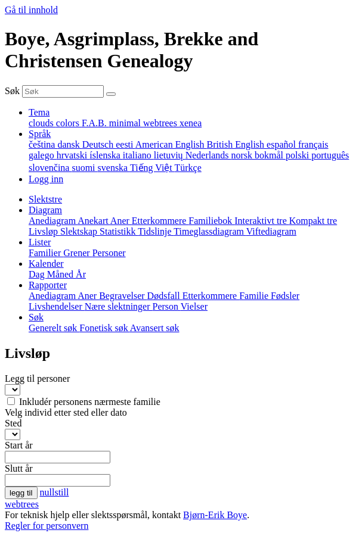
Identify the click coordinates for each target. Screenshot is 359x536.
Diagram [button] (45, 210)
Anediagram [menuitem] (53, 221)
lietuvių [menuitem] (169, 155)
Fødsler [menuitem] (285, 296)
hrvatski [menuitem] (73, 155)
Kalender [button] (46, 263)
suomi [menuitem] (84, 168)
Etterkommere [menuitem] (160, 221)
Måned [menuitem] (61, 274)
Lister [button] (40, 242)
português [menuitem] (330, 155)
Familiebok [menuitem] (211, 221)
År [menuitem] (81, 274)
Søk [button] (36, 317)
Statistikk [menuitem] (119, 231)
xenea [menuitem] (191, 123)
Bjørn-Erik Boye (215, 515)
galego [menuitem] (43, 155)
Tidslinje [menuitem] (156, 231)
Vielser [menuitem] (194, 306)
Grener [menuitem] (77, 253)
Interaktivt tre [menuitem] (261, 221)
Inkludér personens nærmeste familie (89, 402)
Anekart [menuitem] (94, 221)
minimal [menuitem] (126, 123)
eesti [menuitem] (125, 144)
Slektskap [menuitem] (80, 231)
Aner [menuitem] (121, 221)
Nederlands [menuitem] (208, 155)
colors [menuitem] (69, 123)
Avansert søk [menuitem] (155, 328)
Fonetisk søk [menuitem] (104, 328)
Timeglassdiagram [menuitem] (210, 231)
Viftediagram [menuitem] (271, 231)
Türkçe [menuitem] (187, 168)
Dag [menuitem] (38, 274)
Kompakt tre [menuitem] (313, 221)
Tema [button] (39, 112)
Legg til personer (37, 378)
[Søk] (111, 94)
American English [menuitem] (171, 144)
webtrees (22, 504)
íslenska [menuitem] (106, 155)
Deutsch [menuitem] (99, 144)
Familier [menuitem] (46, 253)
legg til (21, 492)
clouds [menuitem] (42, 123)
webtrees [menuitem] (161, 123)
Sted (13, 423)
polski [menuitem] (298, 155)
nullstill (54, 492)
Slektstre (45, 199)
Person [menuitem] (167, 306)
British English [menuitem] (237, 144)
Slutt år (19, 468)
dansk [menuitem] (69, 144)
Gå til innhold (31, 10)
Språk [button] (40, 134)
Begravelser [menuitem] (123, 296)
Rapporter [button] (48, 285)
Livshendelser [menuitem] (57, 306)
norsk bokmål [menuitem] (258, 155)
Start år (19, 445)
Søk (12, 91)
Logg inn (46, 179)
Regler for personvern (46, 526)
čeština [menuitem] (43, 144)
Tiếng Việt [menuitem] (152, 168)
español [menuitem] (282, 144)
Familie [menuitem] (255, 296)
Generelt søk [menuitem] (54, 328)
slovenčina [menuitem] (50, 168)
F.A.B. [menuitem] (95, 123)
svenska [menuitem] (114, 168)
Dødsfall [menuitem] (164, 296)
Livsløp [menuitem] (44, 231)
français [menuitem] (313, 144)
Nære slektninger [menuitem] (119, 306)
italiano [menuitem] (138, 155)
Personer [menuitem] (109, 253)
